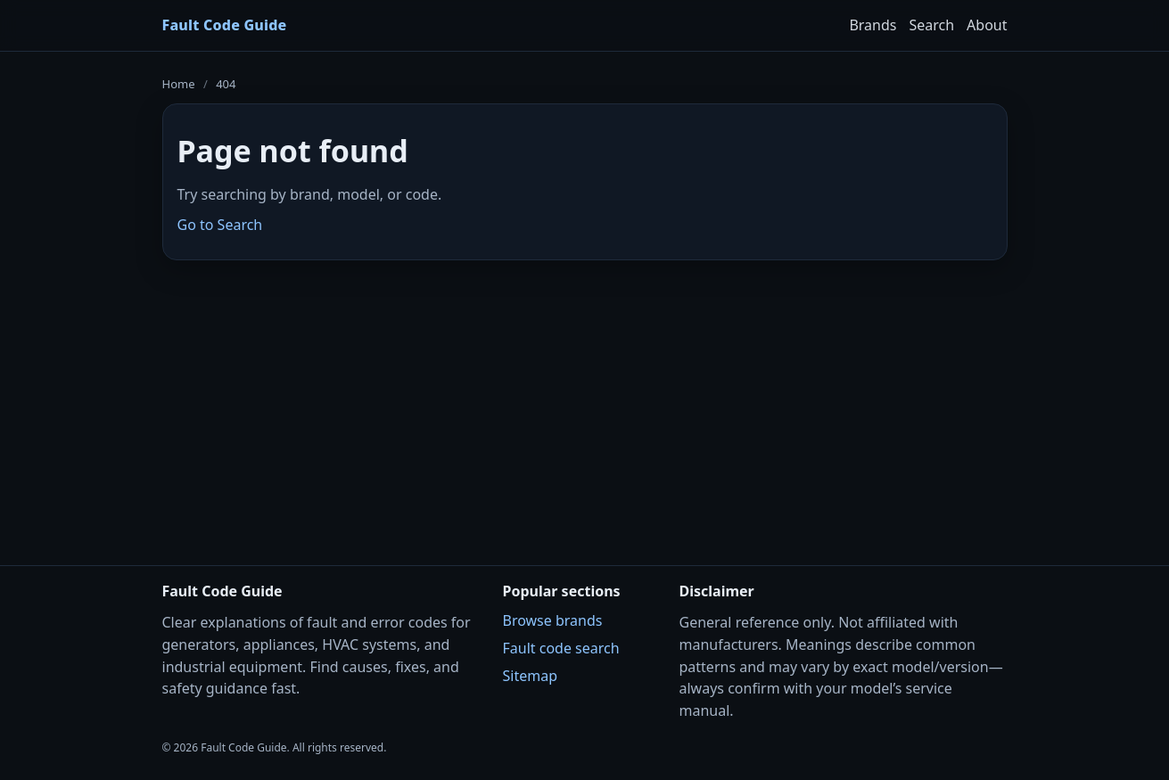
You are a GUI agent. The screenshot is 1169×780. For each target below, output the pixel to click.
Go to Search (220, 224)
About (987, 25)
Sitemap (530, 676)
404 (225, 84)
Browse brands (553, 620)
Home (178, 84)
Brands (872, 25)
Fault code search (561, 648)
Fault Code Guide (224, 25)
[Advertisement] (585, 401)
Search (931, 25)
